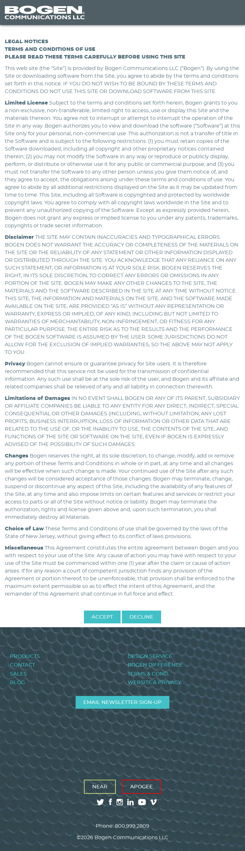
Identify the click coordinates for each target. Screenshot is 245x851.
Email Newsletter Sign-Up (122, 702)
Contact (22, 665)
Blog (17, 682)
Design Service (150, 656)
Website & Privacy (154, 682)
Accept (102, 617)
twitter (100, 802)
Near (100, 786)
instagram (119, 802)
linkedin (130, 802)
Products (25, 656)
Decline (141, 617)
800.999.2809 (132, 826)
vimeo (154, 802)
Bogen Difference (155, 665)
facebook (110, 802)
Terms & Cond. (148, 673)
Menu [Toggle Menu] (230, 12)
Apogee (141, 786)
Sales (18, 673)
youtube (142, 802)
